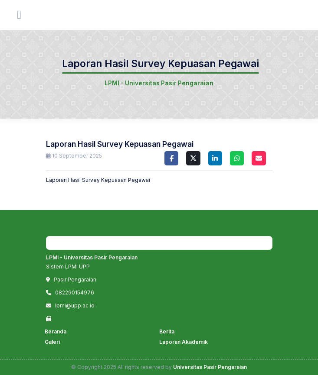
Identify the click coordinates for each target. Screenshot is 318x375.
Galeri (52, 342)
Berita (166, 331)
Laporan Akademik (183, 342)
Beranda (55, 331)
